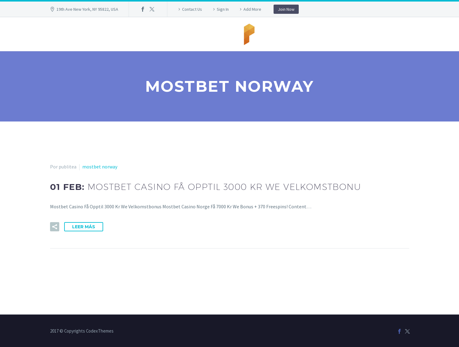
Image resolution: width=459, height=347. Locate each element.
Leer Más (83, 226)
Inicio (134, 34)
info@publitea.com (301, 34)
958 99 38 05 (168, 34)
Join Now (286, 9)
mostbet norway (99, 167)
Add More (252, 9)
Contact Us (192, 9)
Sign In (223, 9)
